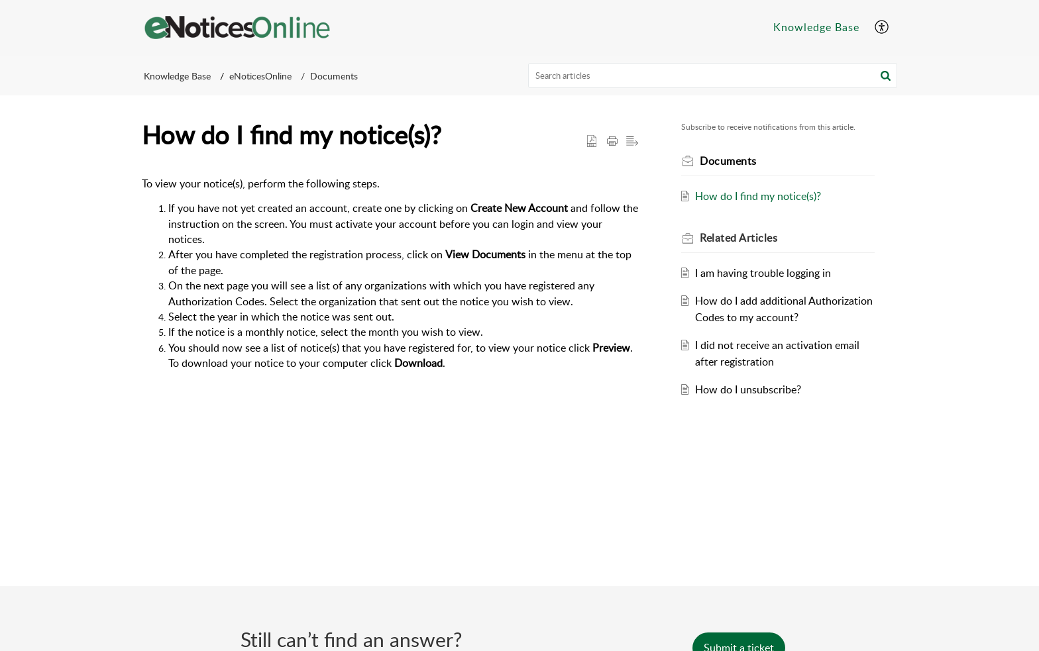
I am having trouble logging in (763, 273)
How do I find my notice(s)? (758, 196)
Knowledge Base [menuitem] (816, 27)
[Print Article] (612, 141)
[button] (886, 75)
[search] (713, 75)
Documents (334, 76)
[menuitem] (816, 28)
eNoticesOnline (260, 76)
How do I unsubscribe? (748, 389)
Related (738, 237)
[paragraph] (390, 274)
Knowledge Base (177, 76)
